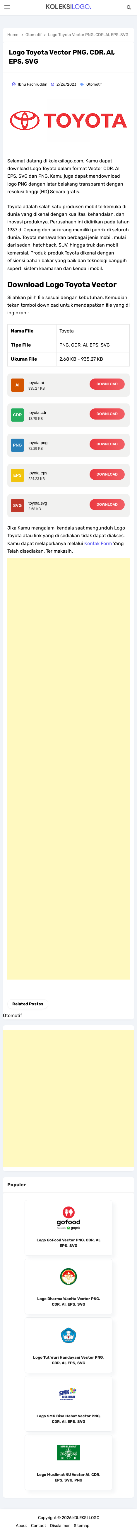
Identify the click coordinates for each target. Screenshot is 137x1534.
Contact (38, 1525)
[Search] (129, 7)
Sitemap (81, 1525)
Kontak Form (98, 543)
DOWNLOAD (107, 384)
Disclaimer (60, 1525)
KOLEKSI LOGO (85, 1517)
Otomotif (94, 84)
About (21, 1525)
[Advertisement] (68, 769)
